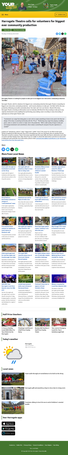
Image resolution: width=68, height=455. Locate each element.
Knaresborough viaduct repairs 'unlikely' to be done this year (42, 224)
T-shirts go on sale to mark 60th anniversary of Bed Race (42, 195)
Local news (8, 369)
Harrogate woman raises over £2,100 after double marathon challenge (42, 251)
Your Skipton (48, 445)
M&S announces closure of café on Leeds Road (59, 194)
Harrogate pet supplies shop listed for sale (25, 223)
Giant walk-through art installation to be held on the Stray (9, 164)
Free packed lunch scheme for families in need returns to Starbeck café (9, 225)
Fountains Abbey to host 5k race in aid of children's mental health (42, 165)
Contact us (12, 445)
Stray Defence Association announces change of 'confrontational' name (9, 196)
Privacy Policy (27, 445)
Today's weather (10, 339)
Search (62, 309)
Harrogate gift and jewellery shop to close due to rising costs (25, 164)
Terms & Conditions (38, 445)
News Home (7, 30)
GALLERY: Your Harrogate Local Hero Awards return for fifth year (9, 282)
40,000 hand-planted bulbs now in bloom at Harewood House (25, 281)
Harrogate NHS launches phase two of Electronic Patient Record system (25, 252)
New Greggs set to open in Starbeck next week (59, 223)
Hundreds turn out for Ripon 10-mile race (25, 194)
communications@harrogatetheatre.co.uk (47, 138)
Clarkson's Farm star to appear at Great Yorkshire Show (42, 281)
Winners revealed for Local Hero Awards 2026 (59, 280)
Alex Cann (31, 4)
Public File (19, 445)
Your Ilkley (56, 445)
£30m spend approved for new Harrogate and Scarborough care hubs (9, 251)
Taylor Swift (53, 5)
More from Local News (19, 30)
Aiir (45, 451)
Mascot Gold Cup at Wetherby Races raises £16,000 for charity (59, 251)
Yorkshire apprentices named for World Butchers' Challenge (59, 164)
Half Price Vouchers (12, 314)
